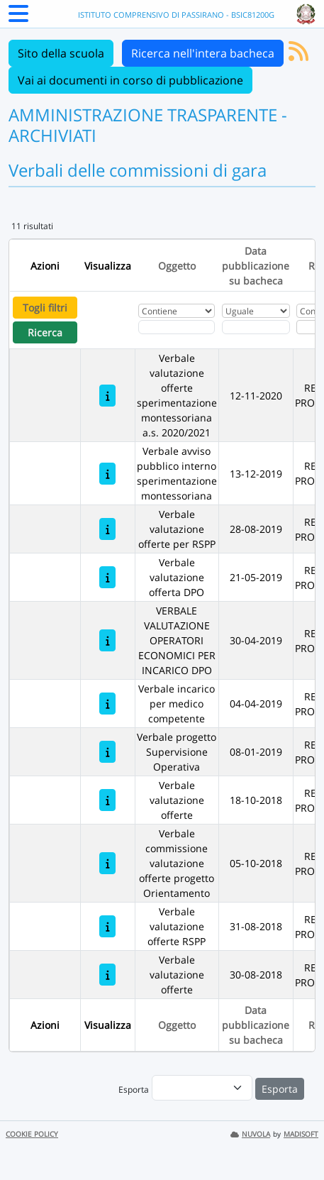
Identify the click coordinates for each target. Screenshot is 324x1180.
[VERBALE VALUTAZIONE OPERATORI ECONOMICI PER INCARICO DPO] (107, 640)
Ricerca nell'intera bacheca (202, 53)
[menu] (202, 1088)
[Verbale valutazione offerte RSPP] (107, 926)
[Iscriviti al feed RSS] (298, 55)
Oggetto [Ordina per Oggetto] (177, 265)
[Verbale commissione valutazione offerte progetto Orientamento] (107, 863)
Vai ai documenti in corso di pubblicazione (130, 80)
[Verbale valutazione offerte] (107, 800)
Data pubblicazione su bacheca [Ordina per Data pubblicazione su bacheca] (255, 265)
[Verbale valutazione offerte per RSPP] (107, 529)
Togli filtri (45, 307)
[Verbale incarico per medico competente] (107, 704)
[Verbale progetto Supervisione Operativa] (107, 752)
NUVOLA (250, 1134)
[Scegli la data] (256, 327)
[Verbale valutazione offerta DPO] (107, 577)
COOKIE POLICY (32, 1134)
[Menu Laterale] (18, 18)
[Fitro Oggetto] (176, 327)
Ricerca (45, 332)
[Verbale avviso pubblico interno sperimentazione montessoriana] (107, 474)
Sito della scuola (61, 53)
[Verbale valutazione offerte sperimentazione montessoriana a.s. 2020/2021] (107, 396)
